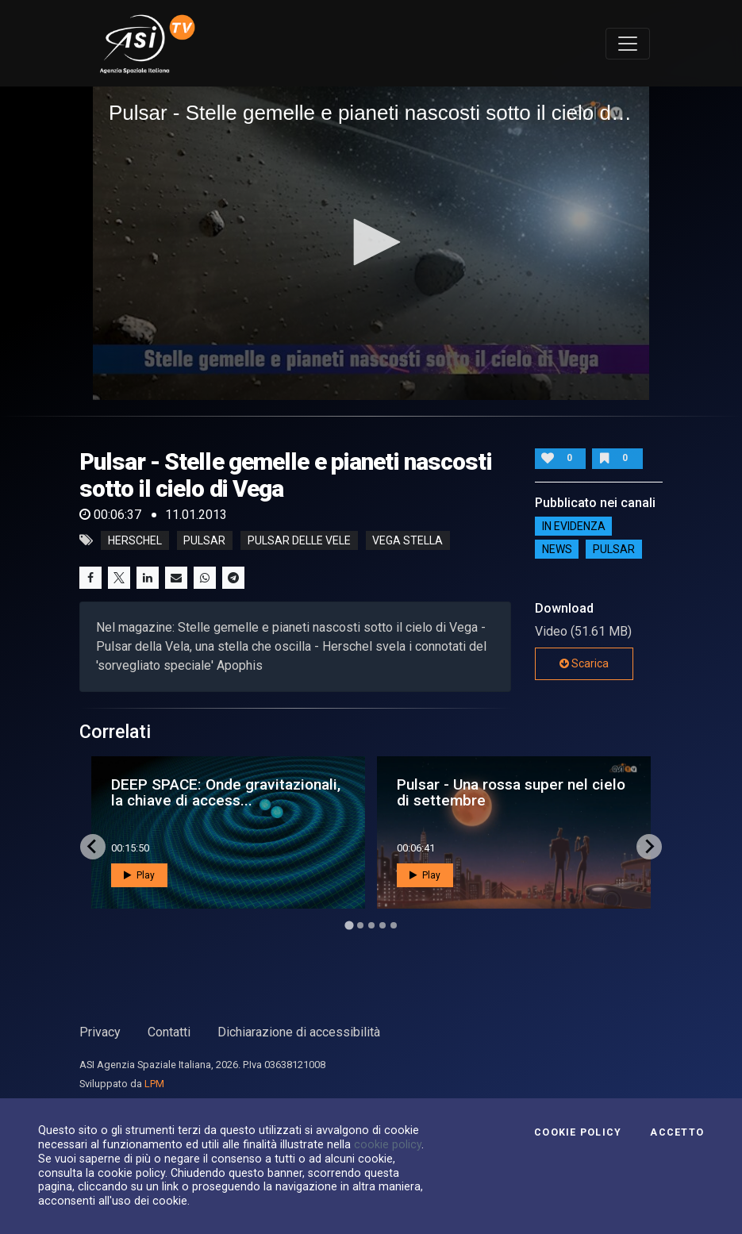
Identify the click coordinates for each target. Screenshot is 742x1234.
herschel (135, 540)
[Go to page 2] (360, 925)
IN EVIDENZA (574, 526)
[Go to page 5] (393, 925)
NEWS (557, 549)
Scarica (584, 663)
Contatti (169, 1032)
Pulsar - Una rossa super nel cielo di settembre (511, 792)
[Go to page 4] (382, 925)
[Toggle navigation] (628, 44)
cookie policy (387, 1144)
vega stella (407, 540)
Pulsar (614, 549)
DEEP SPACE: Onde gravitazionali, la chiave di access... (225, 792)
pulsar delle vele (299, 540)
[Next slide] (649, 846)
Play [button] (139, 875)
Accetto (677, 1132)
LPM (154, 1084)
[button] (371, 242)
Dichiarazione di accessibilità (298, 1032)
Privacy (100, 1032)
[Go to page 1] (348, 925)
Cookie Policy (577, 1132)
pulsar (204, 540)
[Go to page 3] (371, 925)
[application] (371, 242)
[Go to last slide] (93, 846)
